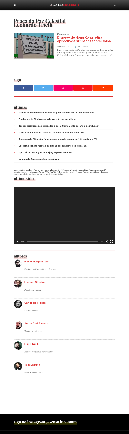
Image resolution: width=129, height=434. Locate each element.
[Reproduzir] (17, 241)
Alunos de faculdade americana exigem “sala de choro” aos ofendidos (56, 112)
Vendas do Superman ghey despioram (39, 159)
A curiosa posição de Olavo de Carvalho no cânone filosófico (51, 132)
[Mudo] (107, 241)
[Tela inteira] (111, 241)
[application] (64, 215)
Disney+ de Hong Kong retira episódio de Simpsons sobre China (84, 39)
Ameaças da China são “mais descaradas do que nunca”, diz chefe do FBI (58, 139)
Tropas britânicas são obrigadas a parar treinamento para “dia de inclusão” (59, 126)
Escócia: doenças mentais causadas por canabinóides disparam (53, 145)
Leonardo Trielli (65, 47)
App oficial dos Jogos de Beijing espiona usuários (45, 152)
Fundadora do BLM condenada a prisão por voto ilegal (47, 119)
